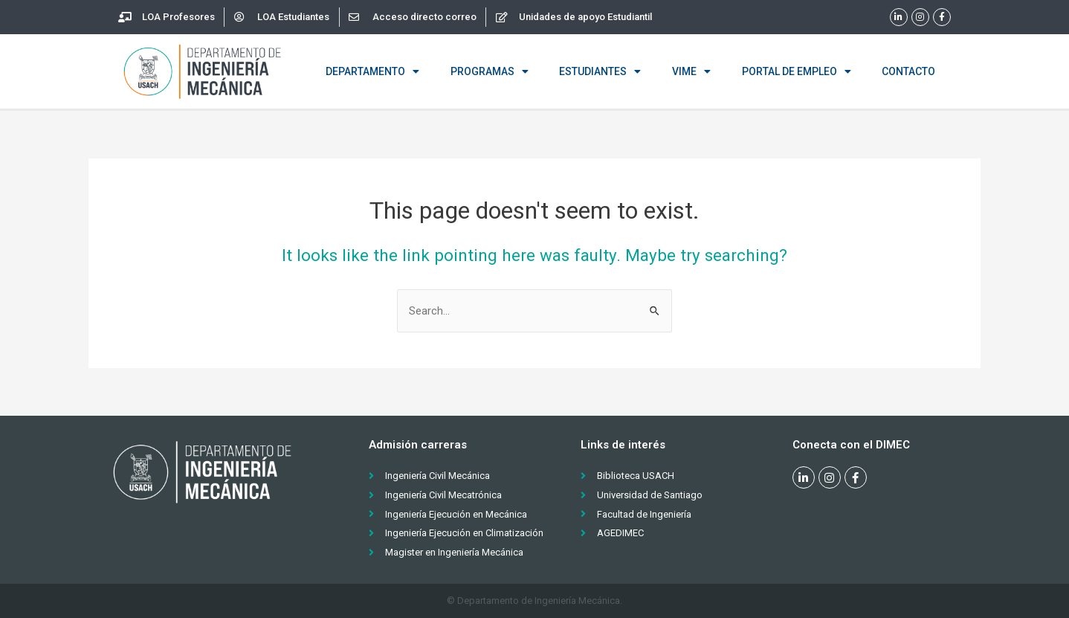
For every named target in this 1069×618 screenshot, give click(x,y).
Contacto (908, 71)
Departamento (372, 71)
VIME (691, 71)
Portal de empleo (796, 71)
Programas (489, 71)
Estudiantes (600, 71)
